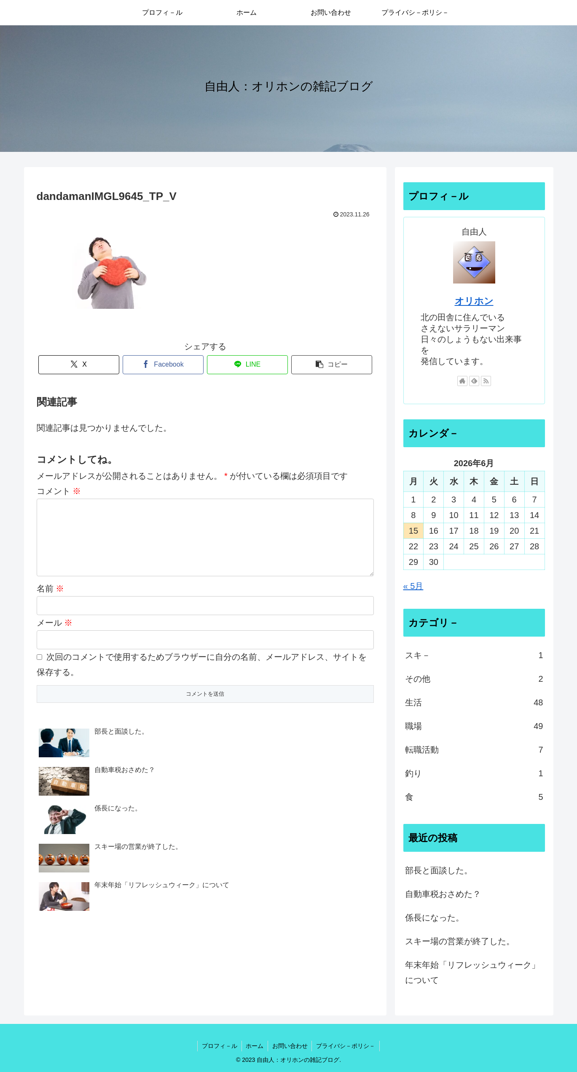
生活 (474, 702)
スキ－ (474, 655)
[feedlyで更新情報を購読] (474, 381)
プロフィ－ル (219, 1045)
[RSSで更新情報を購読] (486, 381)
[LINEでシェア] (247, 364)
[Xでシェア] (78, 364)
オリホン (474, 301)
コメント (59, 491)
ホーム (254, 1045)
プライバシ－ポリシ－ (346, 1045)
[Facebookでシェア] (163, 364)
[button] (331, 364)
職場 (474, 726)
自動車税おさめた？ (443, 894)
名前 (50, 602)
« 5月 (413, 586)
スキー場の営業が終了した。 (460, 941)
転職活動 (474, 749)
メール (55, 636)
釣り (474, 773)
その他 (474, 678)
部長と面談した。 (438, 870)
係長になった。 (434, 917)
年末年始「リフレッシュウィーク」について (472, 972)
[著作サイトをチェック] (462, 381)
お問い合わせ (290, 1045)
